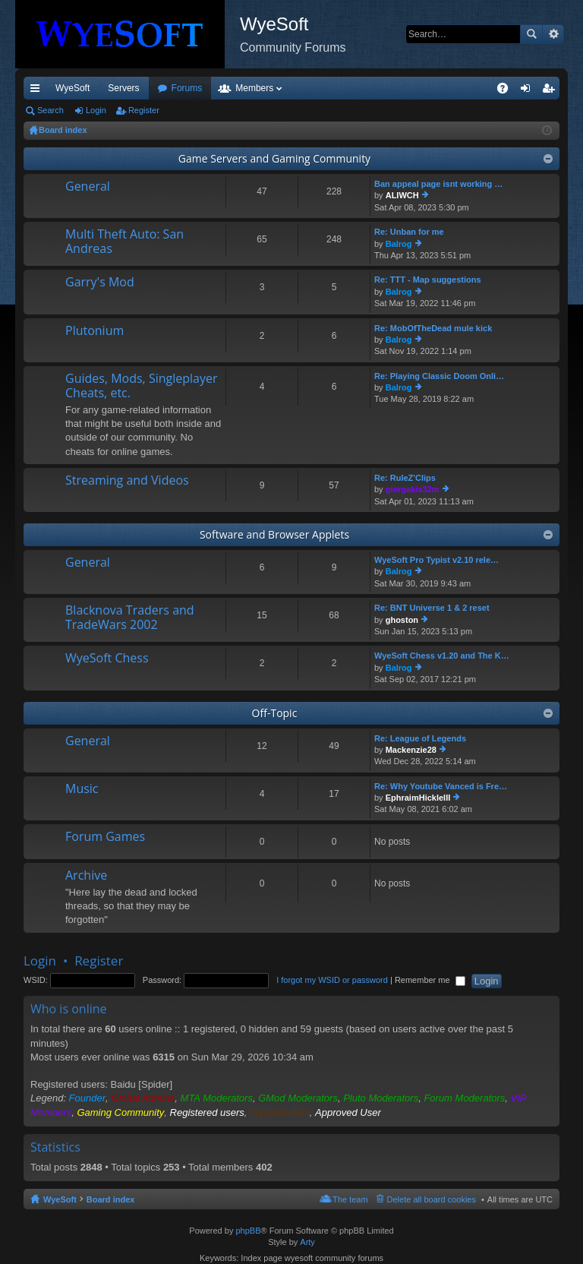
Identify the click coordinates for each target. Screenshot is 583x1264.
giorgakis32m (413, 489)
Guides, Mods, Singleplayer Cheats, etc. (141, 386)
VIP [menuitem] (165, 88)
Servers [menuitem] (123, 88)
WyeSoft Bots (280, 1112)
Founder (87, 1098)
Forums (269, 88)
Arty (307, 1242)
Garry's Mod (99, 282)
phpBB (247, 1230)
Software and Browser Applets (274, 534)
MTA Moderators (217, 1098)
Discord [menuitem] (206, 88)
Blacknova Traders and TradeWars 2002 (129, 618)
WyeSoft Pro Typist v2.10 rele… (436, 559)
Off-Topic (275, 713)
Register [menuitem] (551, 91)
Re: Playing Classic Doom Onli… (439, 376)
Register (143, 110)
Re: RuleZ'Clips (405, 477)
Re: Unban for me (409, 231)
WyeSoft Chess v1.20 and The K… (441, 655)
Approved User (348, 1112)
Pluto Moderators (380, 1098)
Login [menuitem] (529, 91)
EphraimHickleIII (418, 797)
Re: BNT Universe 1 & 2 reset (432, 607)
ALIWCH (402, 195)
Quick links (38, 91)
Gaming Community (120, 1112)
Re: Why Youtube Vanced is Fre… (440, 786)
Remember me (430, 979)
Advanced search (553, 34)
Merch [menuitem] (421, 88)
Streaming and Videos (127, 480)
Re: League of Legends (420, 738)
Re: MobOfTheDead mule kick (433, 328)
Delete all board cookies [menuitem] (431, 1199)
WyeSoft (72, 88)
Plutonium (94, 331)
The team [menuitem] (349, 1199)
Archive (86, 875)
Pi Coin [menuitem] (467, 88)
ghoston (402, 619)
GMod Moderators (298, 1098)
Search (531, 34)
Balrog (399, 243)
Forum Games (105, 837)
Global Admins (143, 1098)
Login (96, 110)
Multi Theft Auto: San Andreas (124, 242)
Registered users (207, 1112)
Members (336, 88)
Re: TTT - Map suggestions (427, 279)
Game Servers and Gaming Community (274, 158)
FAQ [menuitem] (507, 91)
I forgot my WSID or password (332, 979)
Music (82, 789)
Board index (111, 1199)
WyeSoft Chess (107, 658)
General (87, 186)
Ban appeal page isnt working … (438, 183)
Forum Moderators (464, 1098)
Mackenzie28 (411, 749)
